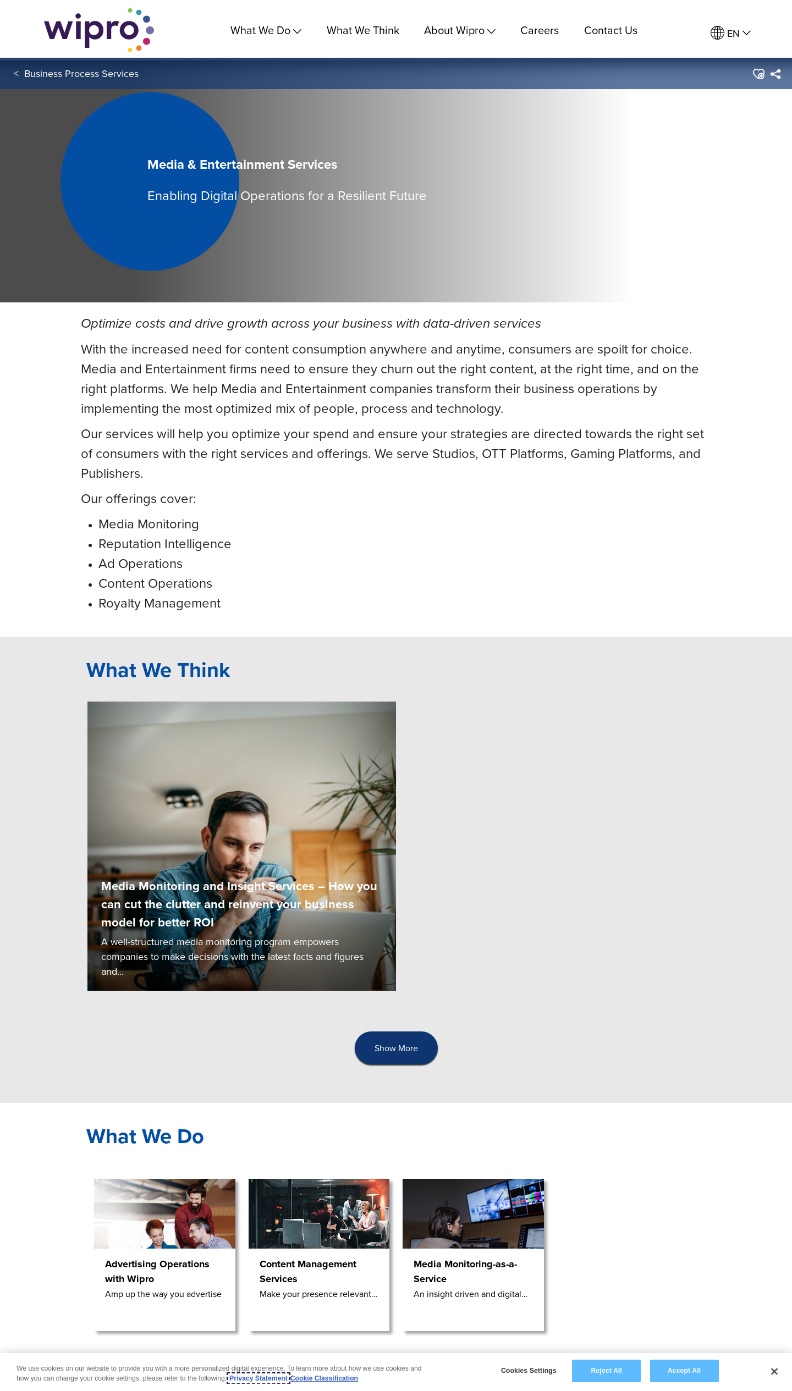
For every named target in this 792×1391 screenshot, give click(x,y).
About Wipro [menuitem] (460, 30)
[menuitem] (730, 33)
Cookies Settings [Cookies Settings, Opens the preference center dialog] (529, 1371)
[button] (758, 76)
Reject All (606, 1371)
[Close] (774, 1371)
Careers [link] (539, 30)
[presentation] (396, 1048)
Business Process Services (81, 76)
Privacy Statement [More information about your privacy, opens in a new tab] (258, 1378)
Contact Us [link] (610, 30)
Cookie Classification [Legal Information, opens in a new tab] (324, 1378)
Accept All (684, 1371)
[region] (396, 1372)
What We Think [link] (363, 30)
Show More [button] (396, 1048)
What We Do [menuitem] (265, 30)
